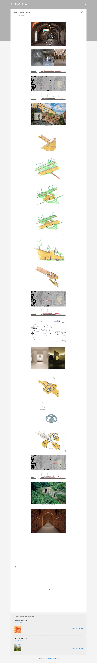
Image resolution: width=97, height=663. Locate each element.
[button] (82, 12)
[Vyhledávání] (85, 4)
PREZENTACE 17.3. (20, 638)
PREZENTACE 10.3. (20, 620)
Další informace (77, 628)
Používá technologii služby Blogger (48, 658)
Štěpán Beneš (21, 4)
